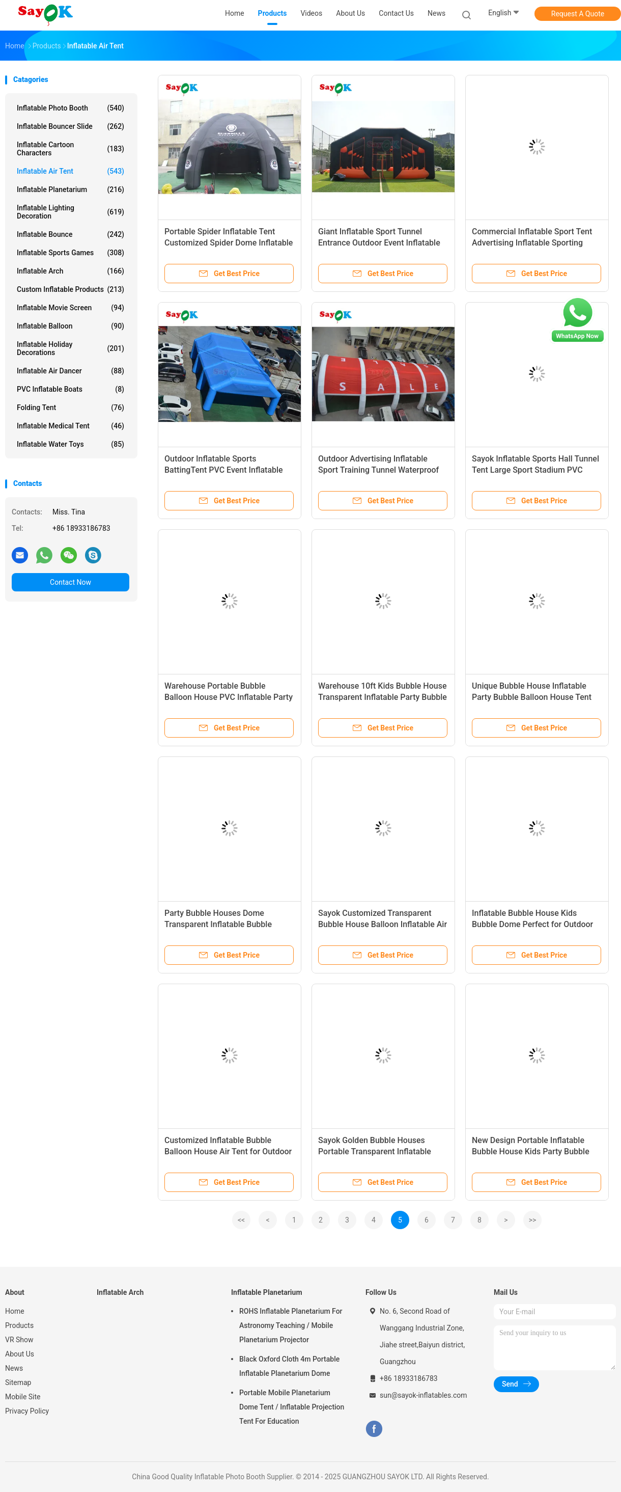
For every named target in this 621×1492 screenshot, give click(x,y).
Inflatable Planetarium (70, 189)
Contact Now (70, 582)
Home (14, 1311)
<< (241, 1220)
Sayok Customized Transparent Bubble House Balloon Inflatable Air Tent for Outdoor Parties (382, 924)
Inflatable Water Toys (70, 444)
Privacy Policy (27, 1411)
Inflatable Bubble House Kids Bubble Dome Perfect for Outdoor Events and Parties (532, 924)
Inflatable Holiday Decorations (70, 348)
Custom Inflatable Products (70, 289)
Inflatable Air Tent (70, 171)
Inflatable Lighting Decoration (70, 212)
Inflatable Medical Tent (70, 426)
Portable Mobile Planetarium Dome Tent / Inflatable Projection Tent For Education (291, 1407)
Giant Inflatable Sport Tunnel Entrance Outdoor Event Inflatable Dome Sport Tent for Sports (379, 243)
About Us (19, 1354)
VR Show (19, 1340)
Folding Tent (70, 407)
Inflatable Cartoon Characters (70, 149)
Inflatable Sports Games (70, 253)
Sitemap (18, 1382)
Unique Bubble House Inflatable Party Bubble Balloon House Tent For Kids (531, 697)
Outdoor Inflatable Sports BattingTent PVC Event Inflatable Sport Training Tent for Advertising (227, 470)
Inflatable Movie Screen (70, 308)
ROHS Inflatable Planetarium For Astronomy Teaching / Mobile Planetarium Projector (291, 1325)
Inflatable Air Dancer (70, 371)
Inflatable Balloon (70, 326)
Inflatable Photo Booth (70, 108)
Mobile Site (23, 1397)
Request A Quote (577, 14)
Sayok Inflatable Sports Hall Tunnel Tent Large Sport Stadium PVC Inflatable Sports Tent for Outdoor (535, 470)
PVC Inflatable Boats (70, 389)
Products (19, 1325)
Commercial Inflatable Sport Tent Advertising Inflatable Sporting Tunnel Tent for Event (532, 243)
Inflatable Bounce (70, 234)
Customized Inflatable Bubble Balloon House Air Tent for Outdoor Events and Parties (228, 1151)
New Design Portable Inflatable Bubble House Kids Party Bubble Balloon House (530, 1151)
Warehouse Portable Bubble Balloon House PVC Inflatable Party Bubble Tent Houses (228, 697)
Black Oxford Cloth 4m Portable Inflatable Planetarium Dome (289, 1366)
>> (533, 1220)
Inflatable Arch (70, 271)
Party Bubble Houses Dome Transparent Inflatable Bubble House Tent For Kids (218, 924)
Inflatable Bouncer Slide (70, 126)
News (14, 1368)
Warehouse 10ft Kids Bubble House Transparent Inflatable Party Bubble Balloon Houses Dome (382, 697)
